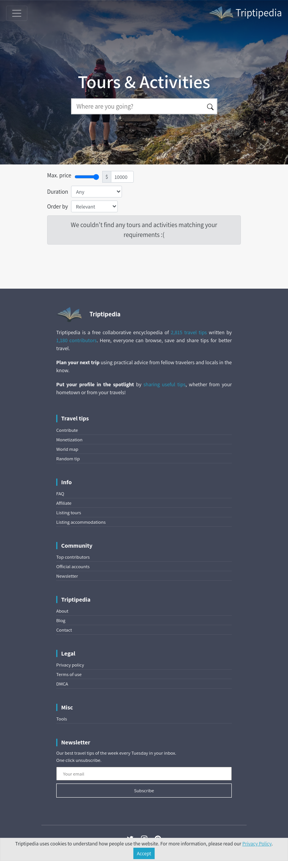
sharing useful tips (165, 384)
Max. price (59, 175)
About (62, 611)
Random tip (68, 458)
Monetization (69, 439)
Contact (64, 630)
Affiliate (63, 503)
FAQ (60, 493)
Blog (60, 620)
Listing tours (68, 512)
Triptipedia (245, 14)
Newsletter (67, 576)
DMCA (62, 684)
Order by (57, 206)
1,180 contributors (76, 340)
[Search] (137, 106)
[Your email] (144, 773)
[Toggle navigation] (16, 13)
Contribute (67, 430)
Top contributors (73, 557)
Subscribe (144, 790)
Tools (61, 719)
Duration (57, 191)
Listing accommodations (81, 522)
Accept (144, 853)
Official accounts (73, 566)
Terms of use (69, 674)
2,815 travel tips (189, 332)
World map (67, 449)
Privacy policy (70, 665)
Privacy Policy (257, 843)
